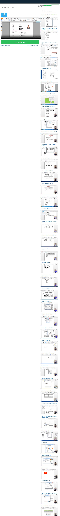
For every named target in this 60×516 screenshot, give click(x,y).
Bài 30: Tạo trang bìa (46, 480)
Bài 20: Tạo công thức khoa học (48, 353)
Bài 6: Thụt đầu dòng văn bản (47, 170)
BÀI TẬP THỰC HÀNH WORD (12, 7)
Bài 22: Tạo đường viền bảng (47, 378)
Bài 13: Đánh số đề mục (46, 262)
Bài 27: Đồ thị (44, 442)
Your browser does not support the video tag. (21, 28)
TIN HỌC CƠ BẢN (23, 5)
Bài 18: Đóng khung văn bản (47, 327)
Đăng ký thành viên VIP (20, 42)
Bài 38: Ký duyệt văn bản (5, 45)
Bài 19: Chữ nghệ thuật (46, 340)
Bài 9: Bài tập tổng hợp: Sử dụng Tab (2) (49, 208)
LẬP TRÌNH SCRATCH (12, 5)
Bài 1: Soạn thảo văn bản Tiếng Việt (48, 106)
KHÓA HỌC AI (29, 5)
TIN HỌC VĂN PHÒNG (5, 5)
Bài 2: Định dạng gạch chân (47, 119)
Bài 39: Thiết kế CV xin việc (47, 81)
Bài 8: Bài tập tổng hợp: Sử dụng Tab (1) (49, 196)
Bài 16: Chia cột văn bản (46, 301)
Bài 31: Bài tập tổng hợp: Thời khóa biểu (49, 493)
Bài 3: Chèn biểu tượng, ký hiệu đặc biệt (49, 131)
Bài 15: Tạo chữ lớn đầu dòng (47, 288)
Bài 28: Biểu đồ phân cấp (46, 455)
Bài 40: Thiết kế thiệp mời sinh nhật (33, 45)
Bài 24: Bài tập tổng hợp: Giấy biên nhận (49, 403)
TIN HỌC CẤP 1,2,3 (35, 5)
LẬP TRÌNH (18, 5)
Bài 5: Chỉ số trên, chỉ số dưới (47, 158)
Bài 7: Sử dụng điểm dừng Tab (47, 183)
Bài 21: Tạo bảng (45, 365)
